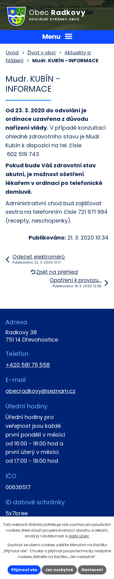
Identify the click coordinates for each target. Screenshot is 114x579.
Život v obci (41, 52)
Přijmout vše (24, 569)
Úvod (12, 52)
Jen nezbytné (59, 569)
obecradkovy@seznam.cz (40, 391)
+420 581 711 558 (27, 365)
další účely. (79, 536)
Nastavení (92, 569)
